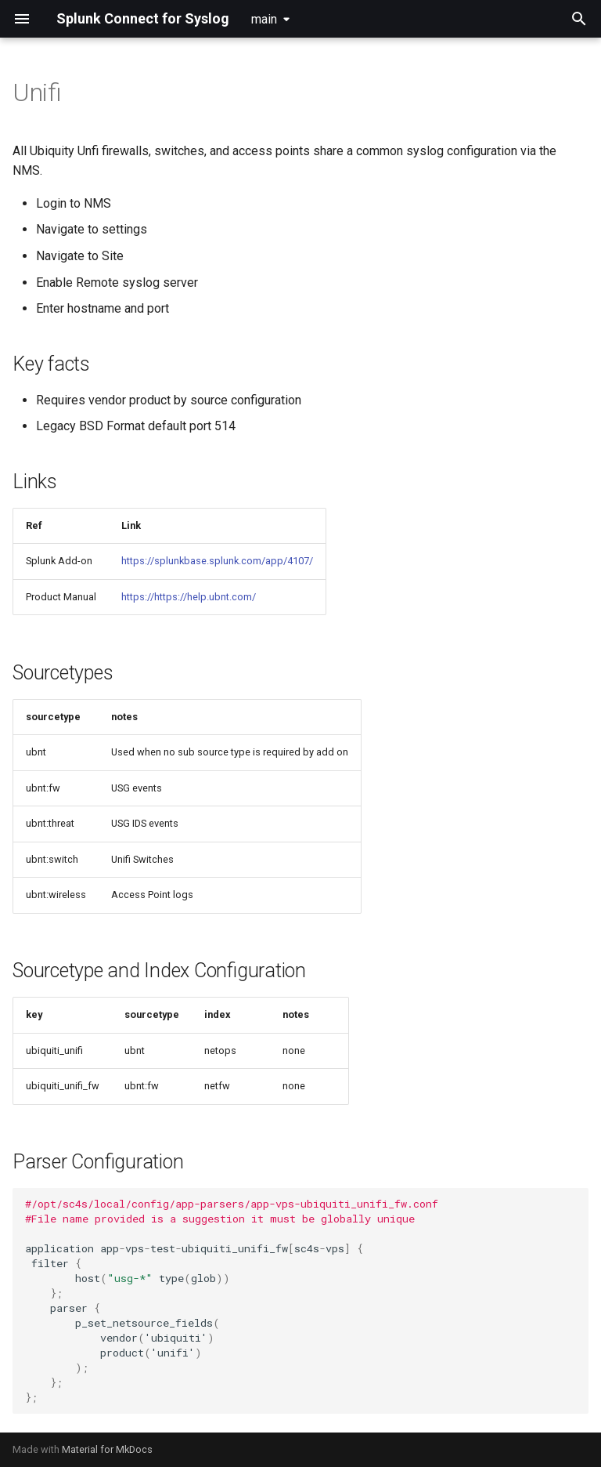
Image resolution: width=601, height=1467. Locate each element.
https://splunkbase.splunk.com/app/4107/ (217, 561)
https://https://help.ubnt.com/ (188, 597)
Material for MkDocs (107, 1449)
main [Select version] (264, 19)
